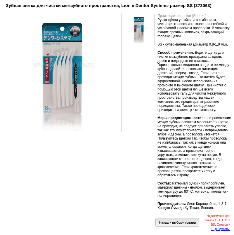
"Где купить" (220, 229)
